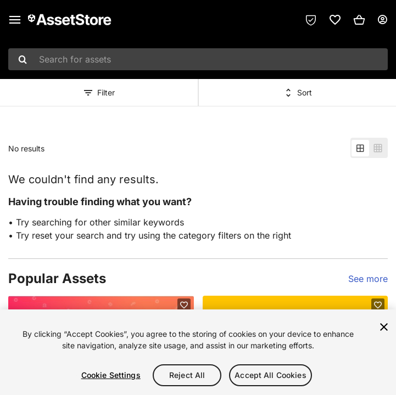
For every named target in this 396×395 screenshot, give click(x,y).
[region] (198, 352)
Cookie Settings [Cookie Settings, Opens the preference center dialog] (111, 375)
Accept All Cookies (270, 375)
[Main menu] (15, 20)
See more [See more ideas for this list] (368, 278)
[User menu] (382, 19)
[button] (359, 19)
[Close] (384, 327)
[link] (335, 19)
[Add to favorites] (184, 305)
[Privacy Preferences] (310, 19)
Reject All (187, 375)
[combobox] (198, 59)
